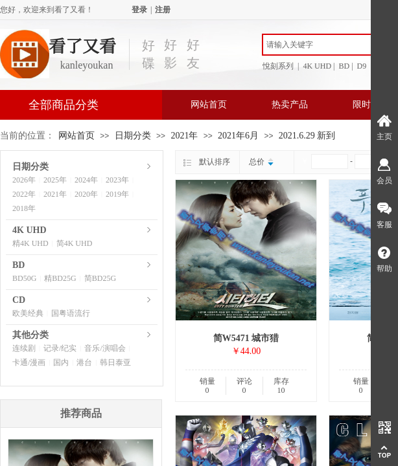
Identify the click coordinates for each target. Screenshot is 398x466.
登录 (139, 9)
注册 (162, 9)
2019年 (117, 194)
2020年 (86, 194)
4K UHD (29, 230)
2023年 (117, 179)
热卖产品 (290, 104)
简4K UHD (74, 243)
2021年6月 (238, 135)
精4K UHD (30, 243)
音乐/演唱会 (104, 348)
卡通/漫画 (28, 362)
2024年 (86, 179)
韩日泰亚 (115, 362)
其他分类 (30, 335)
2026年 (24, 179)
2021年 (184, 135)
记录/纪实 (59, 348)
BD (18, 265)
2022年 (24, 194)
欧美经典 (27, 313)
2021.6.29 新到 (307, 135)
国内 (61, 362)
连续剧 (24, 348)
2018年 (24, 208)
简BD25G (100, 278)
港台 (84, 362)
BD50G (24, 278)
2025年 (55, 179)
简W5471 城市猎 (246, 338)
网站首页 (209, 104)
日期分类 (133, 135)
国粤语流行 (70, 313)
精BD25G (60, 278)
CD (18, 300)
